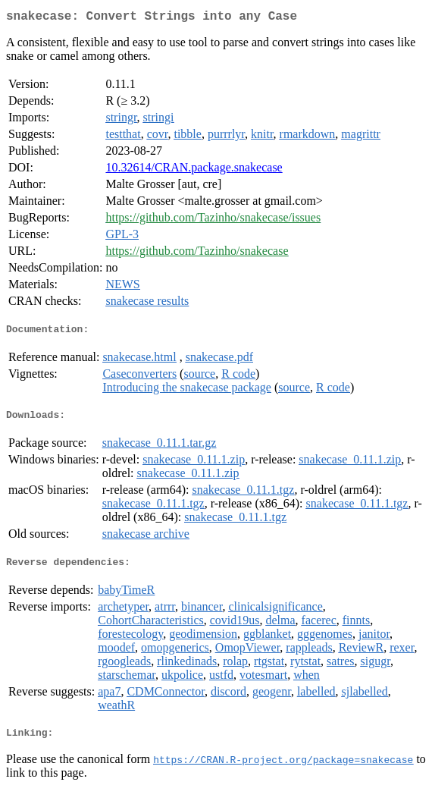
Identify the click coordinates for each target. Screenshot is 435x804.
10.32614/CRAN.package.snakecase (193, 170)
